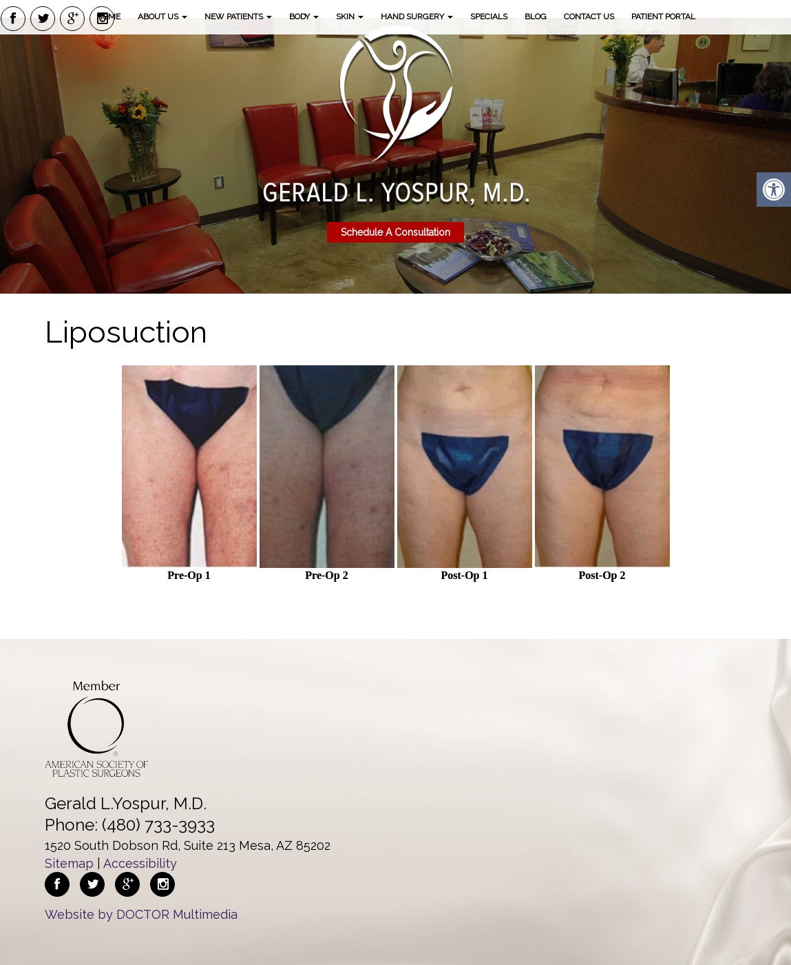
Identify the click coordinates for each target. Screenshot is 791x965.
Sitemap (69, 863)
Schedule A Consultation (395, 232)
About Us (162, 16)
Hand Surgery (417, 16)
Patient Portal (663, 16)
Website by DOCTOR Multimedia (141, 914)
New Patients (238, 16)
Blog (536, 16)
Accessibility (140, 863)
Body (304, 16)
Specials (488, 16)
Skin (349, 16)
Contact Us (589, 16)
